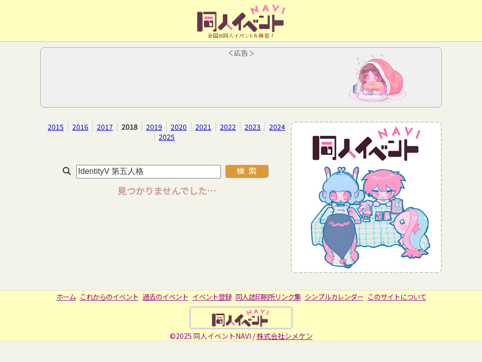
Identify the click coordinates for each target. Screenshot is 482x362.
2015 (56, 127)
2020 (179, 127)
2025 (167, 137)
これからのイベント (109, 297)
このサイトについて (397, 297)
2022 (228, 127)
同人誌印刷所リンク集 (268, 297)
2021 (203, 127)
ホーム (66, 297)
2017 (105, 127)
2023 (253, 127)
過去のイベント (165, 297)
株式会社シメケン (285, 336)
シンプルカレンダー (334, 297)
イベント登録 (211, 297)
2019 (154, 127)
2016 (80, 127)
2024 (277, 127)
